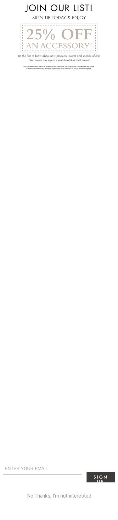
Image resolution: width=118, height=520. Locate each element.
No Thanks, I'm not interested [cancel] (59, 496)
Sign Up (100, 478)
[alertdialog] (59, 260)
